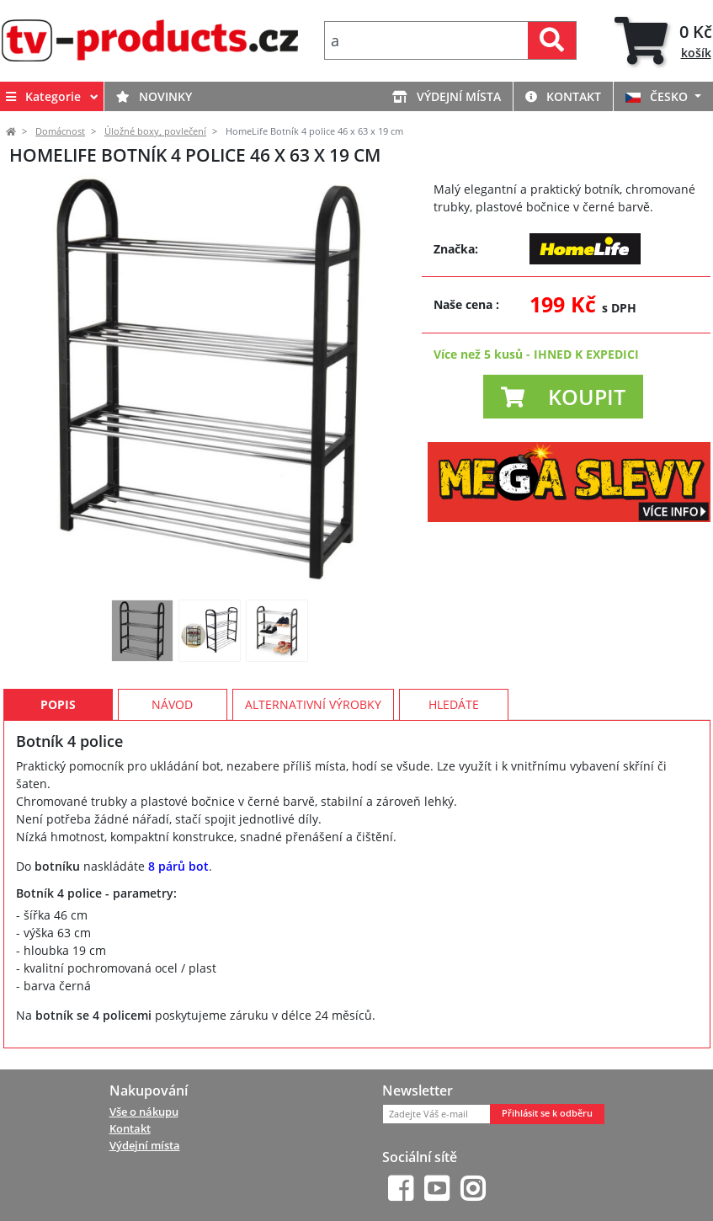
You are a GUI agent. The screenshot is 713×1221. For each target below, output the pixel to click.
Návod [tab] (172, 704)
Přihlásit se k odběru (547, 1113)
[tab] (663, 41)
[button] (563, 397)
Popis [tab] (58, 704)
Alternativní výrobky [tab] (313, 704)
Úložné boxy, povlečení (155, 131)
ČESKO (658, 96)
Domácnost (60, 131)
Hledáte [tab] (453, 704)
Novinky (154, 96)
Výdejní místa (446, 96)
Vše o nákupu (143, 1111)
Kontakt (563, 96)
